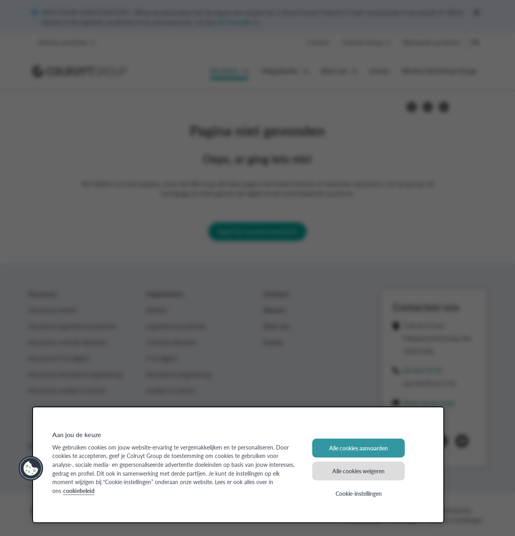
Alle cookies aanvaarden (358, 448)
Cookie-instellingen (359, 493)
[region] (238, 465)
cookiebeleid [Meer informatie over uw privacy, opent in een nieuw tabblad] (79, 491)
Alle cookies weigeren (358, 470)
